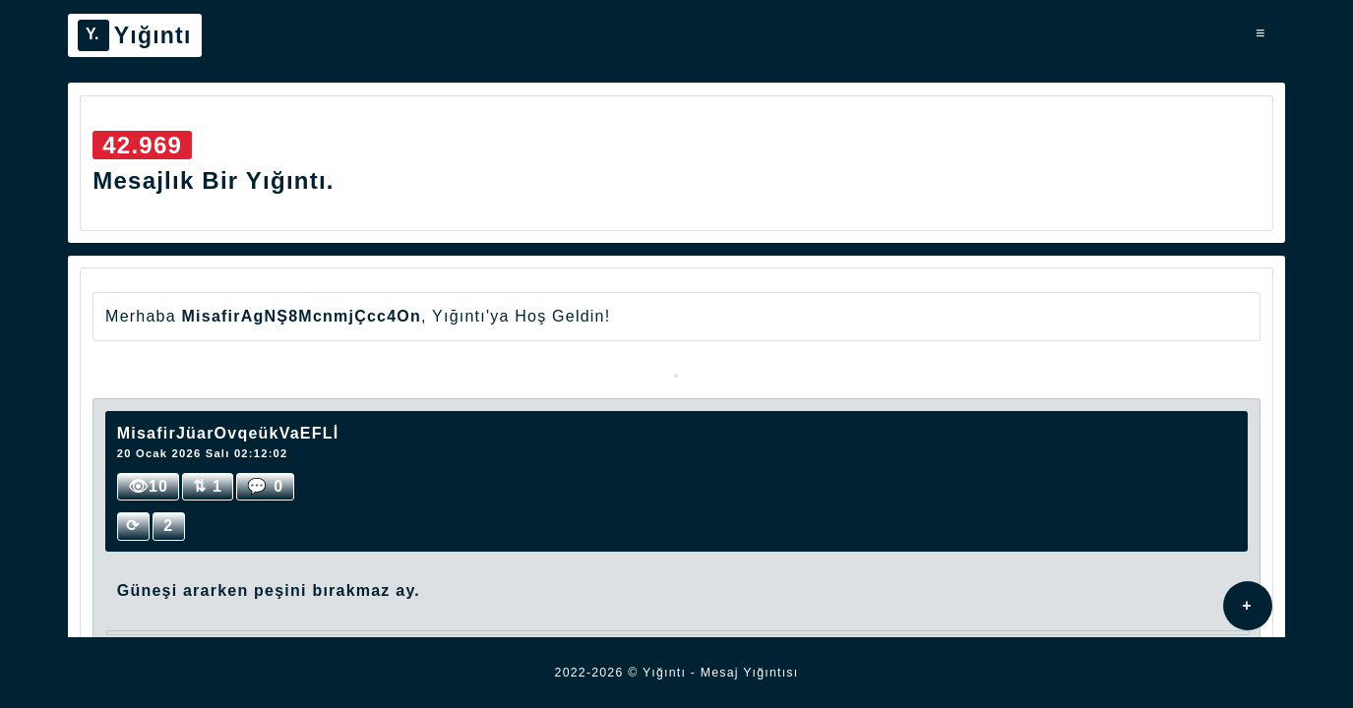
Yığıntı (135, 35)
